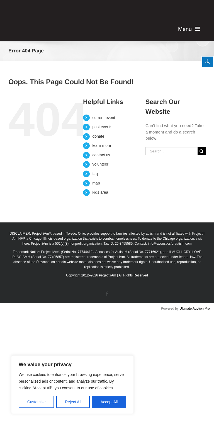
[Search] (202, 151)
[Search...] (171, 151)
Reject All (73, 402)
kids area (100, 192)
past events (102, 127)
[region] (72, 384)
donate (98, 136)
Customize (36, 402)
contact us (101, 155)
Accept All (109, 402)
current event (103, 117)
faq (95, 173)
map (96, 183)
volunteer (100, 164)
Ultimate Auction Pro (194, 308)
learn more (101, 145)
